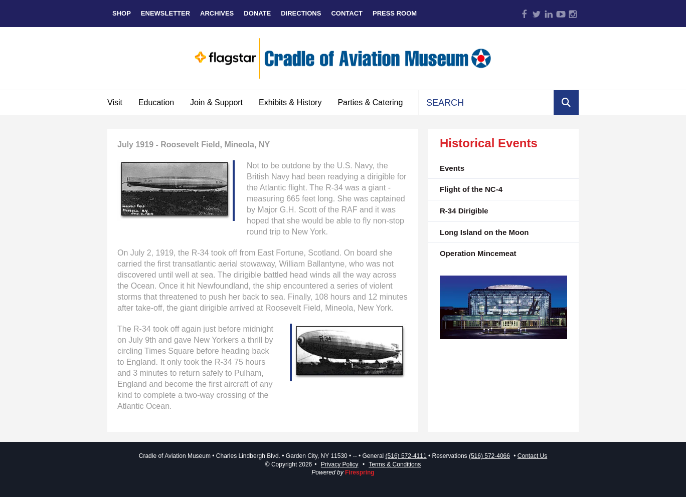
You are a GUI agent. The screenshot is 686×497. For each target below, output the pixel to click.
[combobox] (486, 102)
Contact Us (532, 455)
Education (156, 102)
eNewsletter (165, 13)
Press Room (395, 13)
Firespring (360, 472)
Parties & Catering (370, 102)
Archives (217, 13)
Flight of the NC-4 (471, 189)
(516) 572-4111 (406, 455)
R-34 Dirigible (464, 210)
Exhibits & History (290, 102)
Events (452, 168)
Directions (301, 13)
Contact (347, 13)
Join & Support (216, 102)
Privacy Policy (340, 464)
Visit (114, 102)
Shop (121, 13)
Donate (257, 13)
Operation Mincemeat (478, 253)
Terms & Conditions (395, 464)
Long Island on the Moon (484, 232)
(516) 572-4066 (489, 455)
